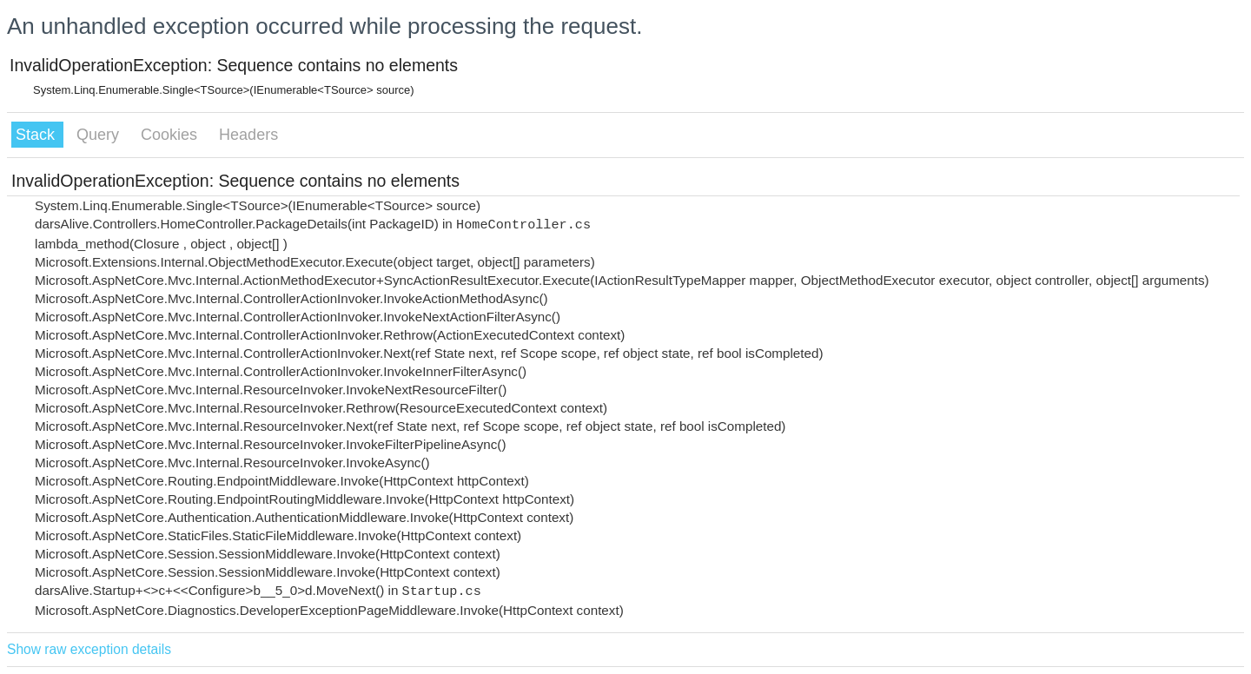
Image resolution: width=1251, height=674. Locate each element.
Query (99, 134)
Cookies (171, 134)
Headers (248, 134)
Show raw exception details (89, 649)
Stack (37, 134)
